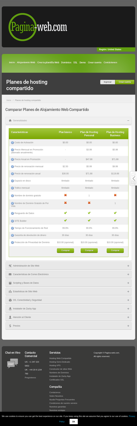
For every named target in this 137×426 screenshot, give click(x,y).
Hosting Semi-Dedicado (59, 362)
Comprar (65, 250)
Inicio (12, 62)
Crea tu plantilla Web (48, 62)
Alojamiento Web (26, 62)
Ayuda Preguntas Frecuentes (62, 399)
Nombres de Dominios (59, 373)
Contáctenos (110, 62)
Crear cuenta (95, 62)
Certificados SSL (56, 380)
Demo (83, 62)
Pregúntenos (30, 378)
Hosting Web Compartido (60, 358)
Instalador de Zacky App (59, 376)
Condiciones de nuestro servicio (63, 403)
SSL (75, 62)
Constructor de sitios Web (60, 369)
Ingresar (107, 82)
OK (73, 421)
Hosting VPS (54, 365)
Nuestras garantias (57, 407)
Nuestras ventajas (57, 410)
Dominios (66, 62)
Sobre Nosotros (56, 396)
